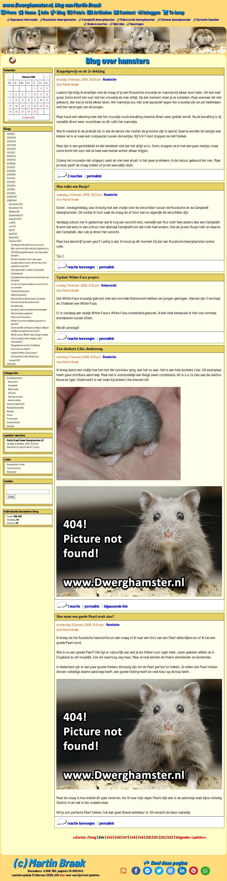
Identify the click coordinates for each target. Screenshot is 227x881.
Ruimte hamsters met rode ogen (26, 259)
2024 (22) (11, 141)
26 (16, 111)
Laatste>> (199, 837)
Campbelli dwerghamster (98, 19)
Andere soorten (97, 24)
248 (132, 837)
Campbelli (12, 385)
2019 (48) (11, 159)
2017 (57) (11, 167)
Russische (13, 381)
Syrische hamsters (15, 403)
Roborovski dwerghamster (137, 19)
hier (62, 875)
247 (125, 837)
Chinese (12, 392)
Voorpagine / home (16, 464)
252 (163, 837)
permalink (94, 176)
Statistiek (11, 471)
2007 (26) (11, 363)
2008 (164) (11, 200)
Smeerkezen (17, 273)
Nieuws (10, 411)
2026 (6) (10, 133)
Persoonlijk (12, 418)
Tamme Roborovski (20, 291)
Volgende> (183, 837)
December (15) (16, 203)
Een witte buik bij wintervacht (25, 302)
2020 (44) (11, 155)
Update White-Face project (24, 352)
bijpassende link (116, 606)
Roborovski (13, 389)
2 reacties (70, 176)
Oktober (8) (14, 211)
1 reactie (69, 606)
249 (140, 837)
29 (35, 111)
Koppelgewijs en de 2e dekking (25, 345)
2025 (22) (11, 137)
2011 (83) (11, 189)
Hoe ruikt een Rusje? (20, 348)
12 (16, 99)
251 (155, 837)
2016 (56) (11, 170)
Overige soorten (15, 396)
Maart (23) (13, 237)
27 (22, 111)
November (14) (15, 207)
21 (29, 105)
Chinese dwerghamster (176, 19)
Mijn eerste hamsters (21, 316)
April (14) (13, 233)
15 (35, 99)
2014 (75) (11, 178)
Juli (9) (12, 222)
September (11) (16, 215)
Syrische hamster (207, 19)
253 (170, 837)
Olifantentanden (19, 294)
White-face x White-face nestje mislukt (29, 334)
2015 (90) (11, 174)
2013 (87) (11, 181)
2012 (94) (11, 185)
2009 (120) (11, 196)
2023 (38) (11, 144)
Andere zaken (14, 400)
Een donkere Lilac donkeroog (25, 356)
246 (117, 837)
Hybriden (119, 24)
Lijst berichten (14, 468)
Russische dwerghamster (59, 19)
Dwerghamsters (14, 377)
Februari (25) (15, 240)
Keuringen (137, 24)
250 (148, 837)
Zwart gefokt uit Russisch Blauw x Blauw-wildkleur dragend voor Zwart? (30, 329)
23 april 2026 (28, 117)
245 (109, 837)
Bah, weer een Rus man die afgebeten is (30, 248)
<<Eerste (79, 837)
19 (16, 105)
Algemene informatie (24, 19)
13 (23, 99)
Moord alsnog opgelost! (22, 313)
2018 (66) (11, 163)
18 (10, 105)
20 (22, 105)
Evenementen (13, 422)
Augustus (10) (15, 218)
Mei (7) (12, 229)
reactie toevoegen (76, 267)
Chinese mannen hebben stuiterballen (29, 309)
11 (10, 99)
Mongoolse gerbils (15, 407)
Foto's (10, 414)
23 (41, 105)
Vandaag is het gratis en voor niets (27, 244)
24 (47, 105)
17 (47, 99)
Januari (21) (14, 360)
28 (29, 111)
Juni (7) (12, 226)
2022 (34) (11, 148)
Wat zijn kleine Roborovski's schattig (28, 298)
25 (10, 111)
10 (47, 94)
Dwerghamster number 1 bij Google (27, 269)
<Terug (91, 837)
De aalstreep (17, 305)
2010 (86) (11, 192)
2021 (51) (11, 152)
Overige (10, 425)
